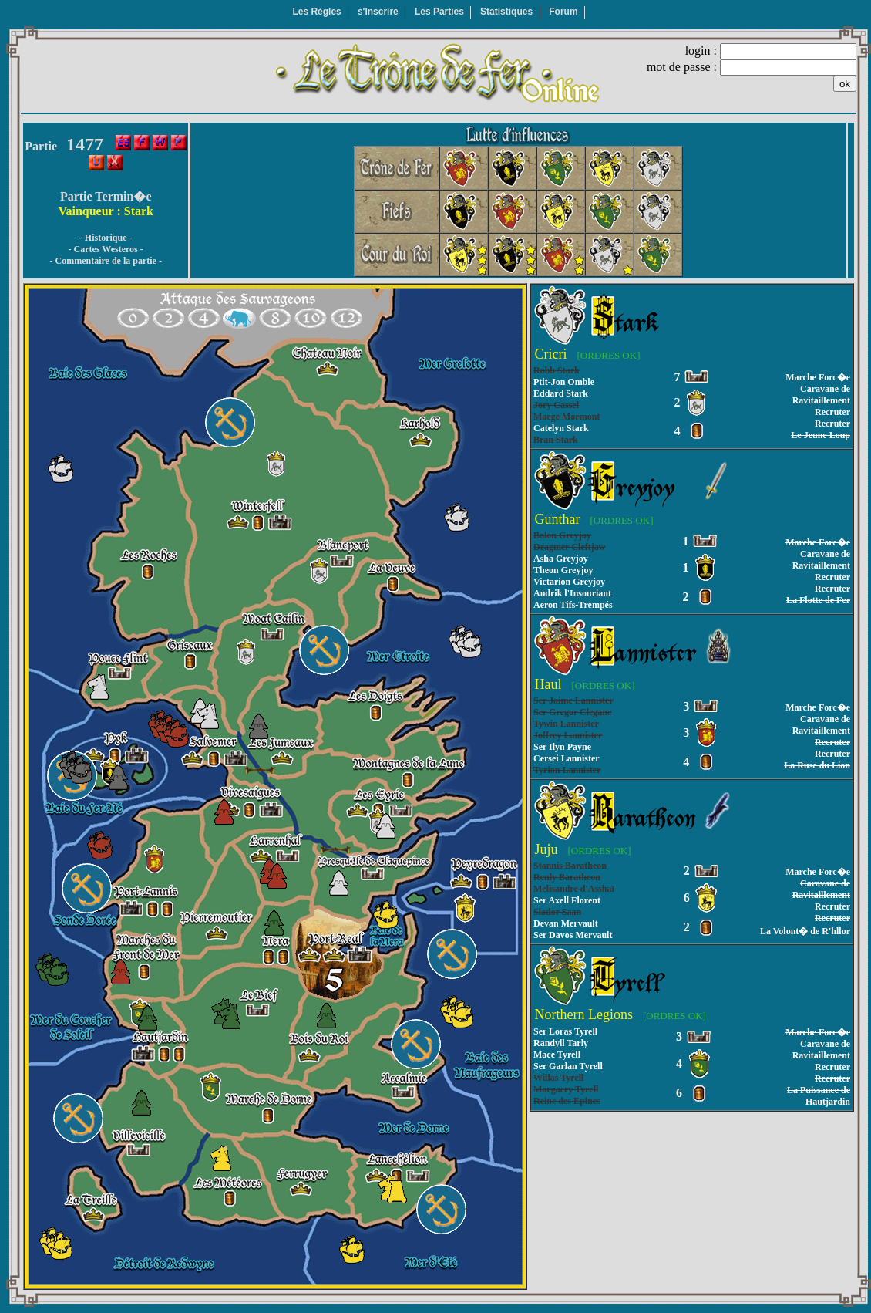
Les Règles (316, 11)
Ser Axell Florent (566, 900)
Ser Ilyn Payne (562, 746)
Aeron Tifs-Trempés (573, 604)
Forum (563, 11)
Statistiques (506, 11)
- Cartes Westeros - (106, 249)
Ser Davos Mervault (572, 935)
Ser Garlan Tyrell (568, 1066)
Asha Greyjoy (560, 558)
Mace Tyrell (556, 1054)
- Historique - (106, 237)
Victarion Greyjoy (569, 581)
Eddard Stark (560, 393)
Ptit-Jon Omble (563, 381)
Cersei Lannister (566, 758)
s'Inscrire (378, 11)
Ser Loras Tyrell (565, 1031)
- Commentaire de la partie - (105, 260)
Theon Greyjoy (563, 570)
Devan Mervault (565, 923)
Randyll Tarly (560, 1043)
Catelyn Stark (561, 428)
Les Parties (439, 11)
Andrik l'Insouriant (572, 593)
